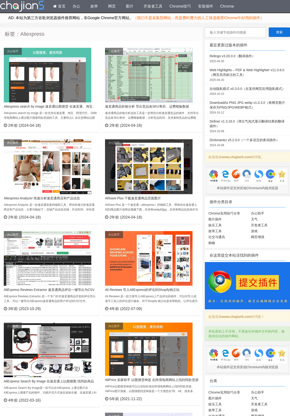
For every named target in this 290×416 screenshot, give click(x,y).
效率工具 (215, 231)
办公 (76, 6)
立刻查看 (87, 125)
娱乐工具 (215, 225)
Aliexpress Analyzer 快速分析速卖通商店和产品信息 (42, 198)
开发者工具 (153, 6)
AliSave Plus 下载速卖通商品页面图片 (133, 198)
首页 (59, 6)
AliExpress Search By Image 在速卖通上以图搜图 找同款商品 (49, 381)
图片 (129, 6)
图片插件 (215, 219)
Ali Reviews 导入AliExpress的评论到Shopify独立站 (142, 290)
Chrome (227, 6)
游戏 (254, 231)
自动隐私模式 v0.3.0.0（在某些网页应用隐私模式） (247, 91)
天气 (254, 219)
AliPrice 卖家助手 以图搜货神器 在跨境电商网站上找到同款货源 (151, 380)
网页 (112, 6)
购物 (211, 243)
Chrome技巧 (180, 6)
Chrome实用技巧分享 (224, 213)
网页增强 (257, 237)
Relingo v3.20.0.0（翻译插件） (247, 59)
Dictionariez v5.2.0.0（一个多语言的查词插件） (247, 143)
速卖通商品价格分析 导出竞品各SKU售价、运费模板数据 (147, 106)
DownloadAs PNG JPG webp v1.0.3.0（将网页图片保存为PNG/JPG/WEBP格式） (247, 108)
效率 (94, 6)
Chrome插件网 (22, 7)
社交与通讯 (216, 237)
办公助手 (12, 51)
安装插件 (205, 6)
